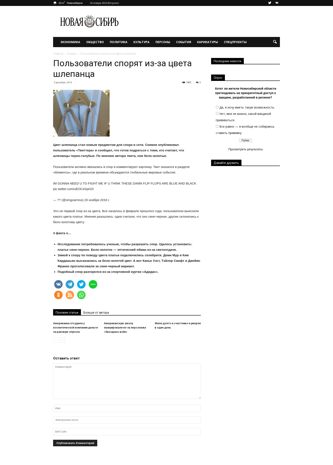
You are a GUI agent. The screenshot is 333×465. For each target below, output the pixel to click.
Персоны (162, 42)
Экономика (70, 42)
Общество (95, 42)
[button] (275, 42)
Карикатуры (207, 42)
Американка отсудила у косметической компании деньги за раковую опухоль (75, 327)
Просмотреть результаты (245, 149)
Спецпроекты (235, 42)
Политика (118, 42)
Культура (141, 42)
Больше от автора (96, 312)
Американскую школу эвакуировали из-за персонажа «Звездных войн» (125, 327)
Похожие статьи (67, 312)
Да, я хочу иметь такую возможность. (247, 107)
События (183, 42)
